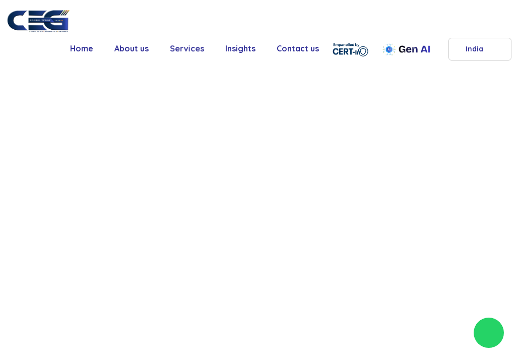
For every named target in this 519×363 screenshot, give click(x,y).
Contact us (298, 48)
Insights (240, 48)
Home (81, 48)
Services (187, 48)
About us (131, 48)
